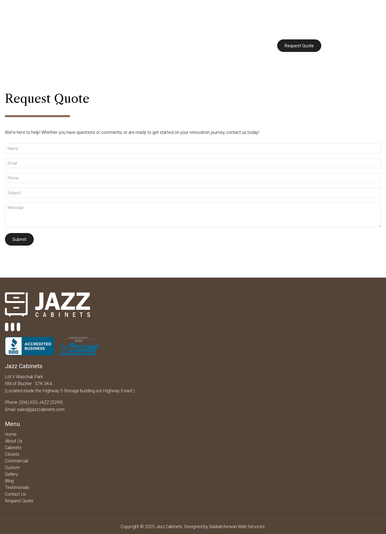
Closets (161, 45)
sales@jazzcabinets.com (40, 409)
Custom (186, 45)
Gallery (210, 45)
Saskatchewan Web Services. (237, 526)
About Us (73, 45)
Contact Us (256, 45)
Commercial (132, 45)
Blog (231, 45)
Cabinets (101, 45)
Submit (19, 239)
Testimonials (17, 487)
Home (11, 434)
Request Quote (299, 45)
